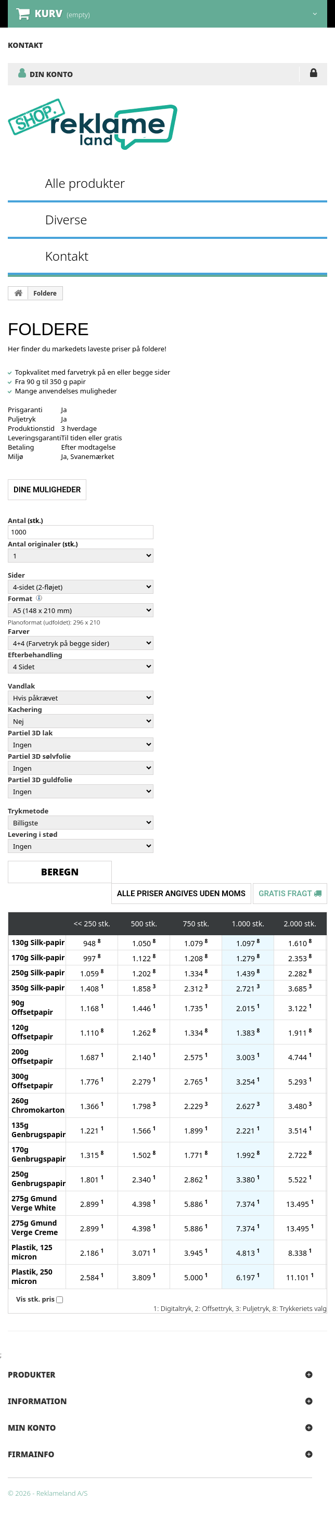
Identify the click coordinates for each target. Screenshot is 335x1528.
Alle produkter (85, 183)
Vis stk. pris (35, 1299)
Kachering (25, 709)
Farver (19, 631)
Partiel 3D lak (30, 732)
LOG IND (313, 75)
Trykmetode (28, 811)
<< (78, 923)
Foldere (45, 293)
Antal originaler (34, 544)
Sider (16, 575)
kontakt (25, 45)
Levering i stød (32, 834)
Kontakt (66, 255)
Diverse (66, 219)
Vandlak (21, 686)
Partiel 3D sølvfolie (39, 756)
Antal (17, 520)
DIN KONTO (51, 74)
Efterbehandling (35, 654)
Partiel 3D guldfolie (40, 779)
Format (20, 598)
